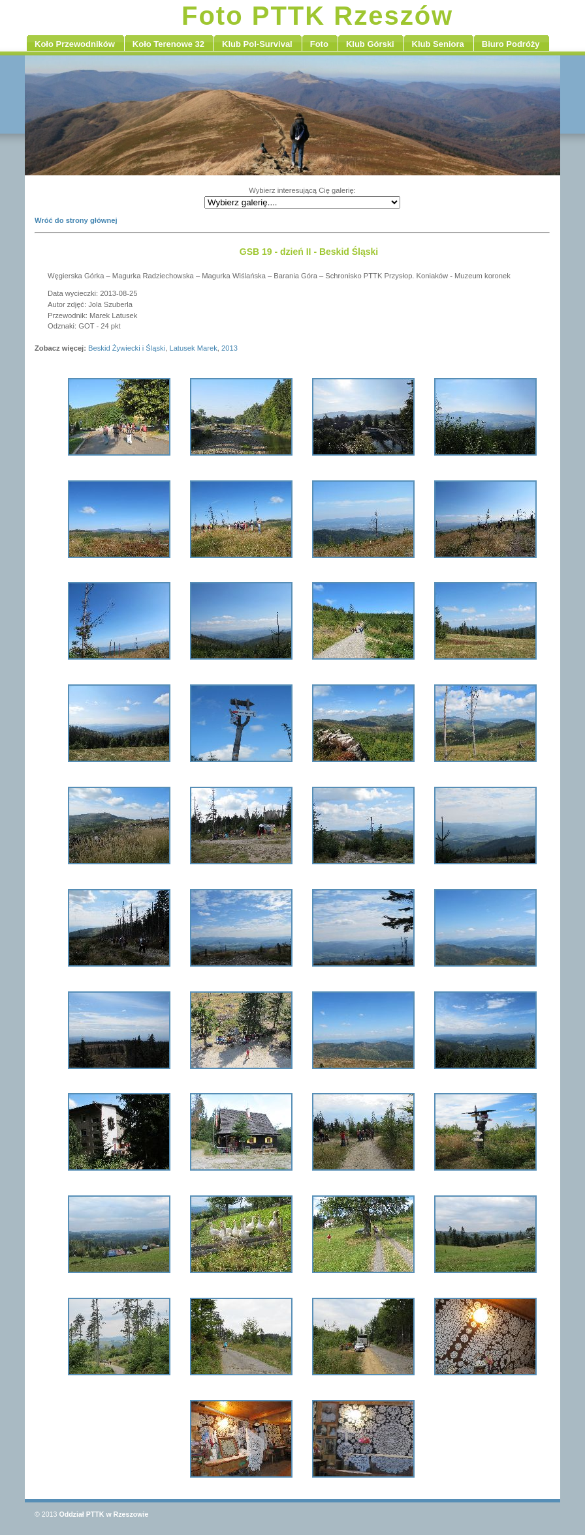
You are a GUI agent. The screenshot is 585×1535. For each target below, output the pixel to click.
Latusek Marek (193, 348)
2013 (229, 348)
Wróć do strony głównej (76, 220)
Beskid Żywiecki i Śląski (126, 348)
